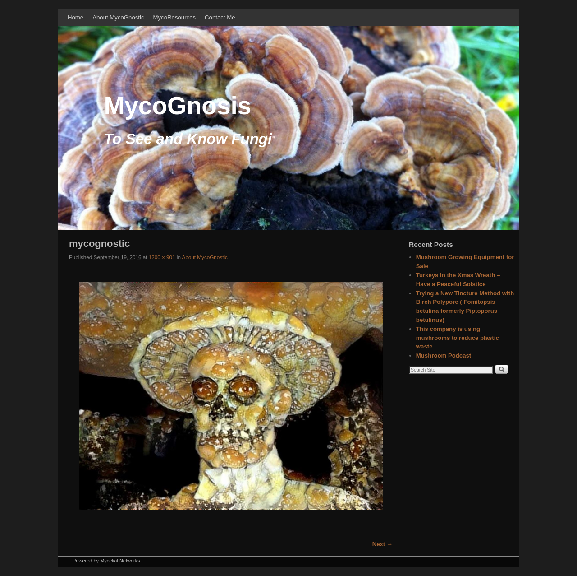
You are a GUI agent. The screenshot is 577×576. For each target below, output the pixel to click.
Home (75, 17)
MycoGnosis (177, 106)
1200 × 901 (162, 257)
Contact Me (220, 17)
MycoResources (174, 17)
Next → (382, 544)
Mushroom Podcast (443, 355)
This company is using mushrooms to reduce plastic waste (457, 337)
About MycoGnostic (118, 17)
